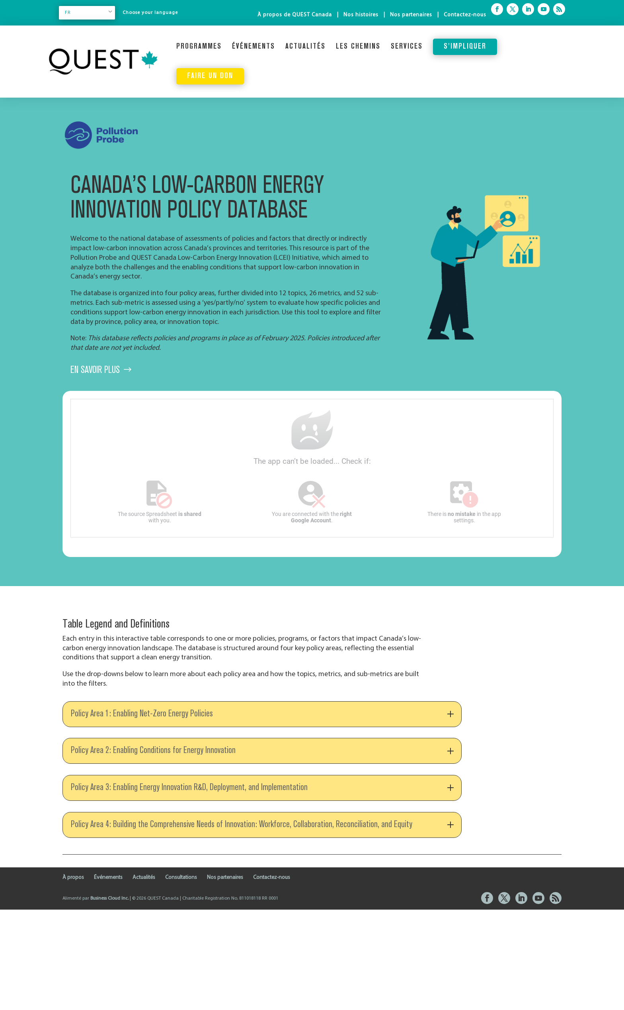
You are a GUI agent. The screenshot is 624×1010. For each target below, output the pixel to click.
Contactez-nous (465, 15)
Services (407, 47)
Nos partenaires (411, 15)
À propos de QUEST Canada (294, 15)
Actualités (305, 47)
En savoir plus (95, 370)
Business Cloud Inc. (109, 998)
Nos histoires (360, 15)
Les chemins (358, 47)
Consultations (181, 978)
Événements (253, 47)
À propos (73, 978)
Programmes (199, 47)
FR (68, 12)
